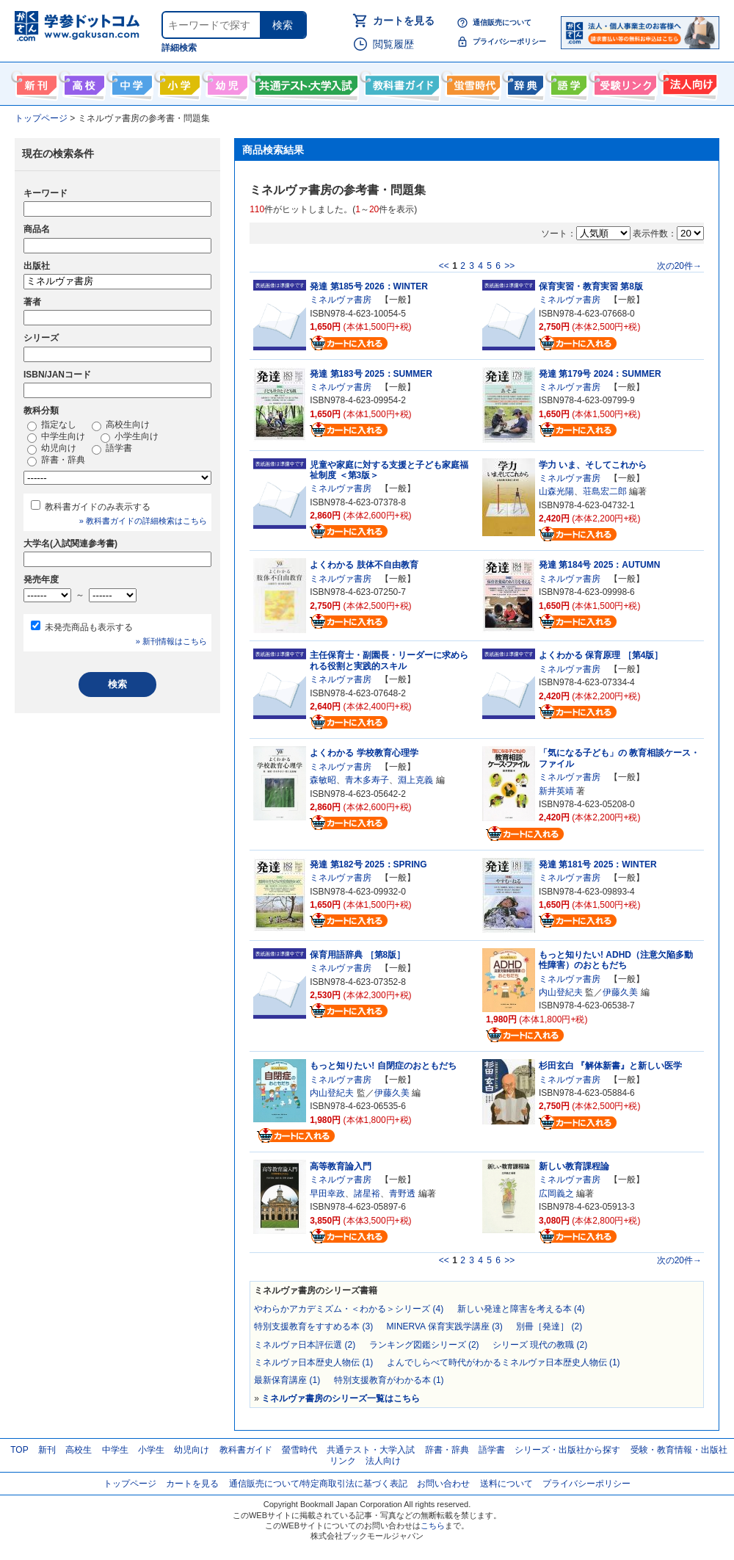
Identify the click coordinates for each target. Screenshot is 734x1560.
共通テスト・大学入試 (305, 82)
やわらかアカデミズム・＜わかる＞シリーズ (348, 1309)
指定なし (51, 425)
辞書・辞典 (56, 460)
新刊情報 (35, 82)
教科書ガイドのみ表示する (97, 507)
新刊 (47, 1450)
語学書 (567, 82)
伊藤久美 (620, 992)
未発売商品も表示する (89, 627)
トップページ (129, 1483)
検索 (282, 25)
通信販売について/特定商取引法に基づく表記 (318, 1483)
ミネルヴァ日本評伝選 (304, 1345)
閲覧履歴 (393, 44)
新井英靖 (556, 791)
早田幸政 (327, 1193)
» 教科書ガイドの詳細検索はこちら (143, 520)
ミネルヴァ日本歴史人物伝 (313, 1362)
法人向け (688, 82)
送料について (506, 1483)
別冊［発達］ (549, 1326)
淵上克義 (415, 780)
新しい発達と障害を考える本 (521, 1309)
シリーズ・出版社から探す (567, 1450)
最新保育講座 (287, 1380)
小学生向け (178, 82)
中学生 (115, 1450)
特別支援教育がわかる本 (389, 1380)
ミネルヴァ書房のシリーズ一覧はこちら (340, 1398)
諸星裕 (367, 1193)
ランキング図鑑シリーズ (424, 1345)
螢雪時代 (471, 82)
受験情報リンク (623, 82)
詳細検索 (179, 48)
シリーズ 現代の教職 (540, 1345)
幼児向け (226, 82)
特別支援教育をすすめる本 (313, 1326)
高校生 (78, 1450)
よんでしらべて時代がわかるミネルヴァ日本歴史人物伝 (503, 1362)
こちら (433, 1525)
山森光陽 (556, 491)
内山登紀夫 (561, 992)
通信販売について (502, 22)
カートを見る (404, 20)
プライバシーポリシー (509, 41)
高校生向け (82, 82)
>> (509, 266)
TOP (19, 1450)
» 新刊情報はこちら (171, 641)
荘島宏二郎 (605, 491)
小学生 (151, 1450)
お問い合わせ (443, 1483)
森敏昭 (323, 780)
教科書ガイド (400, 82)
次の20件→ (679, 266)
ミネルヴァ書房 (340, 300)
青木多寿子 (367, 780)
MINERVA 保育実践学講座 (445, 1326)
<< (444, 266)
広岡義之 (556, 1193)
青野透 (402, 1193)
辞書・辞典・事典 (523, 82)
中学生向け (130, 82)
